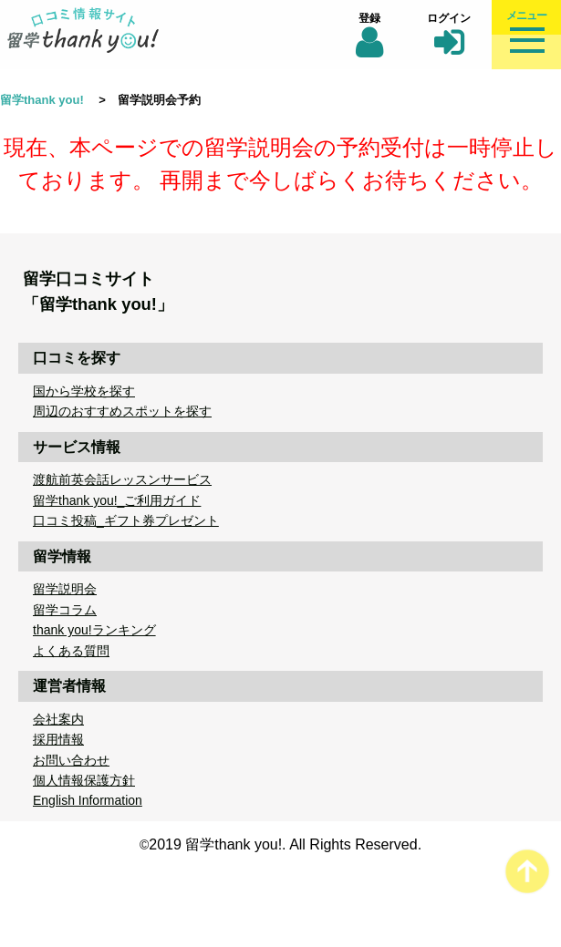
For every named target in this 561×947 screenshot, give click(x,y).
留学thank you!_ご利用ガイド (117, 500)
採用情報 (58, 739)
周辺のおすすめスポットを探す (122, 411)
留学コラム (65, 609)
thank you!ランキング (94, 630)
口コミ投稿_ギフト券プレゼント (126, 520)
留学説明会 (65, 589)
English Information (87, 800)
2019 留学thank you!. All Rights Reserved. (285, 844)
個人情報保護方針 (84, 780)
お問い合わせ (71, 760)
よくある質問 (71, 650)
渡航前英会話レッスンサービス (122, 479)
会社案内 (58, 719)
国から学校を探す (84, 391)
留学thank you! (42, 100)
